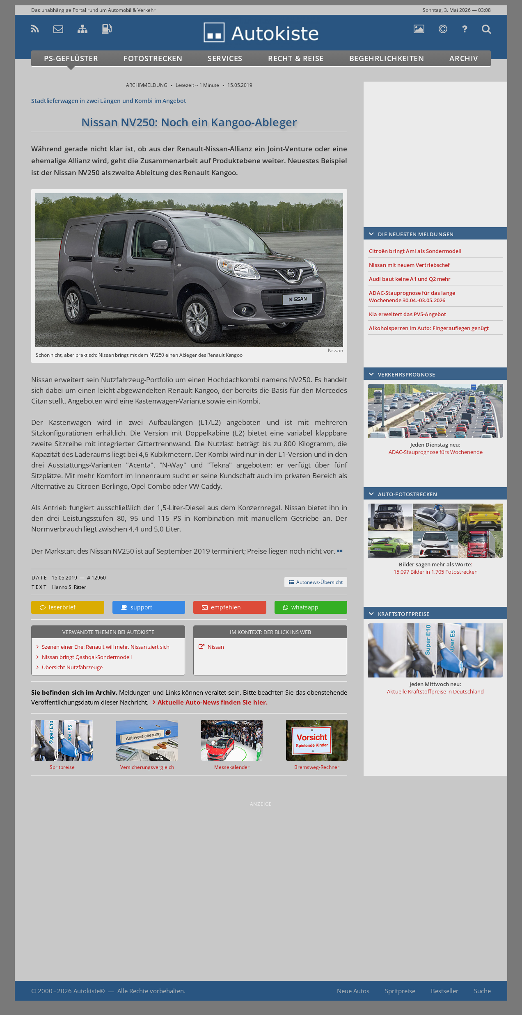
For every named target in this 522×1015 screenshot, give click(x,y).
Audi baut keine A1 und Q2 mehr (410, 279)
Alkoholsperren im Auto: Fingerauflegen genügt (429, 328)
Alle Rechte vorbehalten (150, 991)
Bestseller (444, 991)
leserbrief (58, 607)
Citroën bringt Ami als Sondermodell (415, 251)
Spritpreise (400, 991)
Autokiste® (89, 991)
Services (225, 58)
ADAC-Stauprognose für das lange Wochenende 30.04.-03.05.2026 (412, 296)
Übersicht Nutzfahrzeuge (72, 667)
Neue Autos (353, 991)
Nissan (216, 646)
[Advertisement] (435, 142)
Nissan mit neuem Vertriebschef (409, 265)
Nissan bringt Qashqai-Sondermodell (87, 657)
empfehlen (221, 607)
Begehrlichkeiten (386, 58)
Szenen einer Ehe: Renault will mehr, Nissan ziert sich (105, 646)
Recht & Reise (296, 58)
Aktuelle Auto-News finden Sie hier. (213, 702)
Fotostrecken (153, 58)
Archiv (463, 58)
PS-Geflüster (71, 58)
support (136, 607)
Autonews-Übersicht (316, 582)
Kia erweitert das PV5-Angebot (407, 314)
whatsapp (300, 607)
